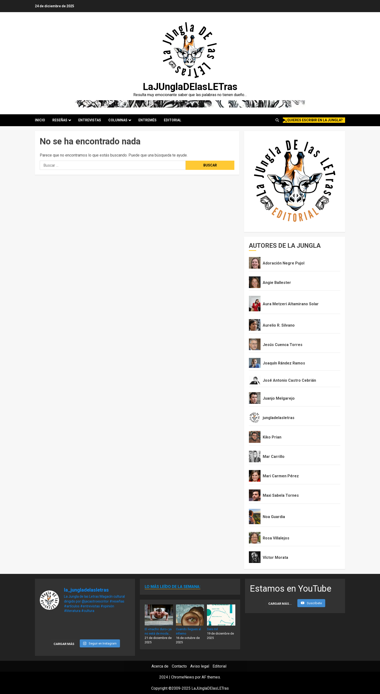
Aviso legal (199, 666)
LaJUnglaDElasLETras (190, 86)
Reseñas (59, 120)
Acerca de (159, 666)
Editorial (172, 120)
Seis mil (212, 629)
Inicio (40, 120)
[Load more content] (280, 603)
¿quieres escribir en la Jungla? (313, 120)
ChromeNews (182, 677)
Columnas (117, 120)
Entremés (147, 120)
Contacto (179, 666)
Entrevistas (89, 120)
